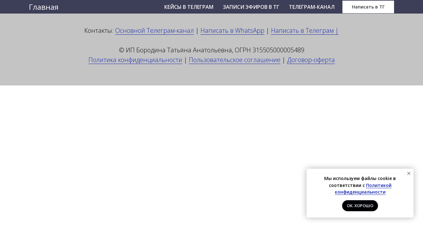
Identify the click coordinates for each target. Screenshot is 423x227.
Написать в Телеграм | (305, 30)
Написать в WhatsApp (232, 30)
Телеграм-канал (312, 6)
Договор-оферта (311, 59)
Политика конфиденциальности (135, 59)
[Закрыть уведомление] (409, 173)
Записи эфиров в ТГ (251, 6)
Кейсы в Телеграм (188, 6)
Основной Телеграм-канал (154, 30)
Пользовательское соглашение (234, 59)
